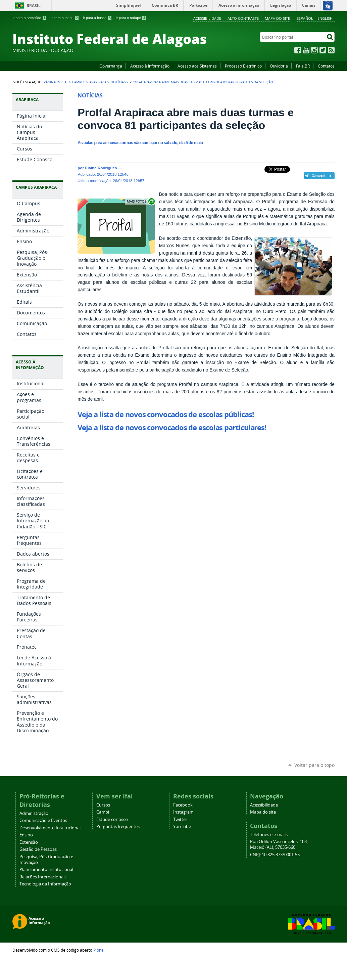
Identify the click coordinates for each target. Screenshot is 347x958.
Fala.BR (303, 66)
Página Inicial (56, 82)
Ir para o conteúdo (29, 18)
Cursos (103, 805)
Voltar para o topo (314, 765)
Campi (102, 812)
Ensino (26, 835)
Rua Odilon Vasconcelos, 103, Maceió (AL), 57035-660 (279, 844)
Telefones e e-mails (269, 834)
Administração (33, 813)
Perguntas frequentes (118, 826)
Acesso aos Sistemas (197, 66)
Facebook (297, 50)
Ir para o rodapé (131, 18)
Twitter (322, 50)
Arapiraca (97, 82)
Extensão (28, 842)
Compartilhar (322, 175)
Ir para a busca (97, 18)
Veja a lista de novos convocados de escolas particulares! (172, 428)
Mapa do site (277, 18)
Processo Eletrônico (243, 66)
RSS (331, 50)
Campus (78, 82)
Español (305, 18)
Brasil (34, 5)
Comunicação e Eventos (43, 820)
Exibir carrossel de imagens (140, 201)
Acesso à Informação (149, 66)
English (325, 18)
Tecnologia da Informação (45, 884)
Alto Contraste (243, 18)
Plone (98, 950)
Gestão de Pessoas (38, 849)
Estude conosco (112, 819)
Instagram (314, 50)
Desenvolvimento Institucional (50, 828)
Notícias (118, 82)
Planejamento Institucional (46, 869)
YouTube (306, 50)
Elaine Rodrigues (101, 168)
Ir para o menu (64, 18)
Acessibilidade (207, 18)
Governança (110, 66)
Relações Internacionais (42, 877)
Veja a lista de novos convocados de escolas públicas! (165, 414)
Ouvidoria (279, 66)
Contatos (326, 66)
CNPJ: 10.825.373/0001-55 (275, 855)
